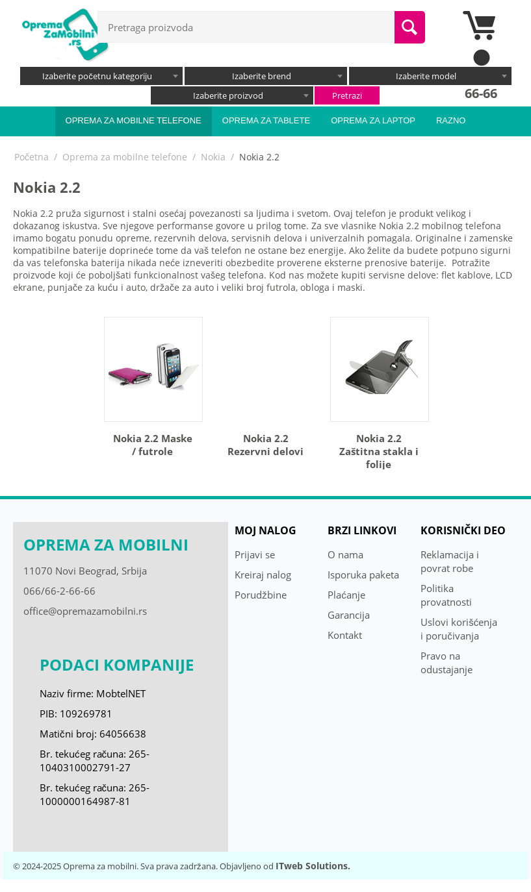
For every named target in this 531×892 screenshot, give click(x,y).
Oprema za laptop (373, 120)
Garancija (349, 614)
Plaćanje (346, 594)
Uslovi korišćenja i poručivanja (459, 628)
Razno (451, 120)
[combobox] (101, 76)
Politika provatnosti (446, 595)
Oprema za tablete (266, 120)
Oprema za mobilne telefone (133, 120)
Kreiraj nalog (263, 574)
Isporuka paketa (363, 574)
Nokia (213, 157)
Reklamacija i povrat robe (450, 561)
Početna (31, 157)
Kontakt (345, 634)
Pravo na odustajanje (447, 662)
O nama (345, 554)
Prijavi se (255, 554)
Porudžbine (261, 594)
